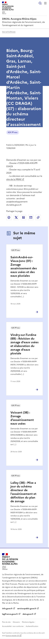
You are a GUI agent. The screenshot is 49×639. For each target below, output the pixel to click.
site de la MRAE (14, 179)
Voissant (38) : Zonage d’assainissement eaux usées (22, 418)
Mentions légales (28, 622)
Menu (45, 3)
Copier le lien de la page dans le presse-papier (38, 217)
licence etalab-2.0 (12, 635)
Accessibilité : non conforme (13, 626)
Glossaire (16, 622)
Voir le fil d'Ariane (8, 32)
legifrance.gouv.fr (10, 614)
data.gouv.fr (28, 614)
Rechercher (40, 3)
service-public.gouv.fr (26, 608)
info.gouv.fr (7, 608)
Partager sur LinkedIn (23, 217)
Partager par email (30, 217)
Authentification (32, 626)
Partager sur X (16, 217)
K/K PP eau (12, 132)
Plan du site (6, 622)
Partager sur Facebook (8, 217)
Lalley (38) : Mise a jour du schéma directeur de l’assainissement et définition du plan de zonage (23, 492)
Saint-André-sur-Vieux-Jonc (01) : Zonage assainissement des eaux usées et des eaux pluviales (23, 266)
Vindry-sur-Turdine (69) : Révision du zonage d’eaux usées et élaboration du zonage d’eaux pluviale (24, 344)
